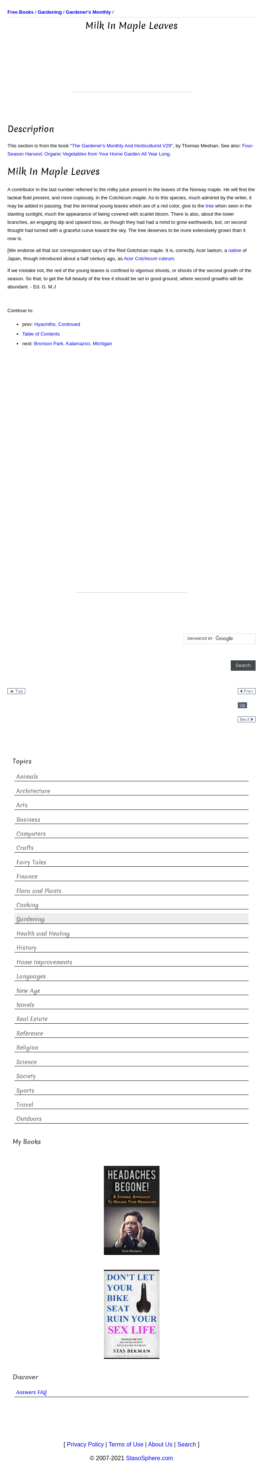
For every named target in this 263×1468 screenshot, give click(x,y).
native (235, 250)
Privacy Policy (85, 1444)
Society (26, 1076)
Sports (25, 1091)
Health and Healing (43, 934)
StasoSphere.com (149, 1458)
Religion (27, 1048)
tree (210, 206)
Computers (31, 834)
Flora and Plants (39, 891)
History (26, 948)
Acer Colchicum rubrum (149, 258)
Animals (27, 777)
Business (28, 820)
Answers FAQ (31, 1392)
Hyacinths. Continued (57, 324)
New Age (28, 991)
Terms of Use (126, 1444)
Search (186, 1444)
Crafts (25, 848)
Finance (26, 876)
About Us (160, 1444)
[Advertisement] (131, 73)
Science (26, 1062)
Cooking (27, 905)
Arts (22, 805)
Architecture (33, 791)
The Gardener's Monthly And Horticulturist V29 (121, 145)
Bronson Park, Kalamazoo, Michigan (73, 343)
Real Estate (31, 1019)
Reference (29, 1033)
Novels (25, 1005)
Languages (31, 976)
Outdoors (29, 1119)
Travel (24, 1105)
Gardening (30, 919)
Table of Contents (41, 334)
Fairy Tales (31, 862)
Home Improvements (44, 962)
